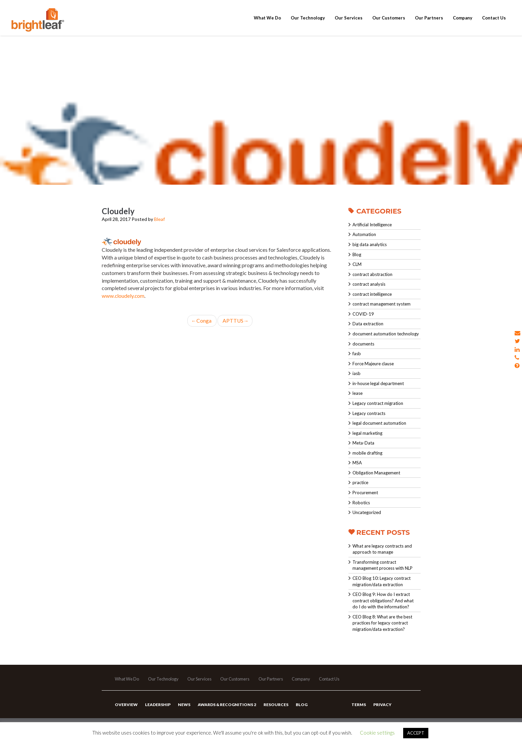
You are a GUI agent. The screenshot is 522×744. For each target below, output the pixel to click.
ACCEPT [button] (415, 733)
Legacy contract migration (377, 403)
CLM (357, 264)
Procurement (365, 492)
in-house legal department (378, 383)
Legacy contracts (368, 413)
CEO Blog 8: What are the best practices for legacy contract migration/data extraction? (382, 623)
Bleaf (159, 219)
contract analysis (368, 284)
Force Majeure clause (373, 363)
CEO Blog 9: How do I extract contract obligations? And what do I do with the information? (383, 600)
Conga (201, 320)
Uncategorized (366, 512)
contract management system (381, 304)
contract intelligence (372, 294)
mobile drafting (367, 453)
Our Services (349, 24)
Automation (364, 234)
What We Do (267, 24)
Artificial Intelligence (372, 224)
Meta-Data (363, 443)
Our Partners (429, 24)
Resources (274, 706)
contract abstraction (372, 274)
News (183, 706)
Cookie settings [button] (377, 733)
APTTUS (235, 320)
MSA (357, 462)
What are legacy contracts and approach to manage (382, 549)
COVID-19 (363, 314)
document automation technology (385, 333)
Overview (126, 706)
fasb (356, 353)
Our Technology (308, 24)
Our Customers (388, 24)
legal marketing (367, 433)
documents (363, 343)
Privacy (382, 706)
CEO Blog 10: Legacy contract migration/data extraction (381, 581)
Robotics (361, 502)
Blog (356, 254)
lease (357, 393)
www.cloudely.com (123, 295)
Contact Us (494, 24)
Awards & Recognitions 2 (226, 706)
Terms (358, 706)
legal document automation (379, 423)
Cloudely (118, 211)
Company (462, 24)
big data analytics (369, 244)
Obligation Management (376, 472)
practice (360, 482)
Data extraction (367, 323)
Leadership (157, 706)
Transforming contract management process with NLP (382, 565)
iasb (356, 373)
